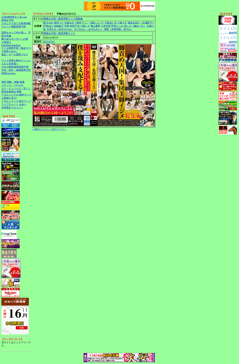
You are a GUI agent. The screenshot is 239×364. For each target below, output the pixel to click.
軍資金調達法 (8, 91)
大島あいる (111, 23)
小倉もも (122, 23)
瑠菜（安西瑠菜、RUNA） (118, 29)
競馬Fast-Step (8, 73)
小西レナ (85, 26)
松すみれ (48, 23)
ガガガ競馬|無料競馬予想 (15, 67)
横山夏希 (95, 26)
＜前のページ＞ (40, 129)
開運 (19, 91)
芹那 (66, 26)
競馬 (3, 82)
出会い (22, 104)
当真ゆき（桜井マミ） (76, 23)
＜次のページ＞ (57, 129)
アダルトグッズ (9, 101)
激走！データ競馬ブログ (14, 54)
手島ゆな (48, 26)
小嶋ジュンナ (96, 23)
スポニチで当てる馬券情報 (16, 23)
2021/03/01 (49, 41)
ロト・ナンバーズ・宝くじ (16, 88)
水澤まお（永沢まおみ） (60, 29)
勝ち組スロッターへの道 (14, 39)
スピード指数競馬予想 (13, 26)
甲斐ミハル (117, 26)
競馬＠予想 (7, 20)
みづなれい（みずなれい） (88, 29)
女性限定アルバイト (12, 107)
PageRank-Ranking (10, 45)
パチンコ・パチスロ (12, 85)
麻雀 (22, 82)
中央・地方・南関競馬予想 (16, 70)
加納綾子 (59, 26)
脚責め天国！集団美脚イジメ (59, 33)
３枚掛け (6, 42)
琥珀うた (59, 23)
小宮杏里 (106, 26)
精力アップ (25, 101)
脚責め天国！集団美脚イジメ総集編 (63, 18)
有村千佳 (75, 26)
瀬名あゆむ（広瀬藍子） (141, 23)
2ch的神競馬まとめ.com (14, 17)
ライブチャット (9, 104)
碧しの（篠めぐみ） (135, 26)
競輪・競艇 (13, 82)
